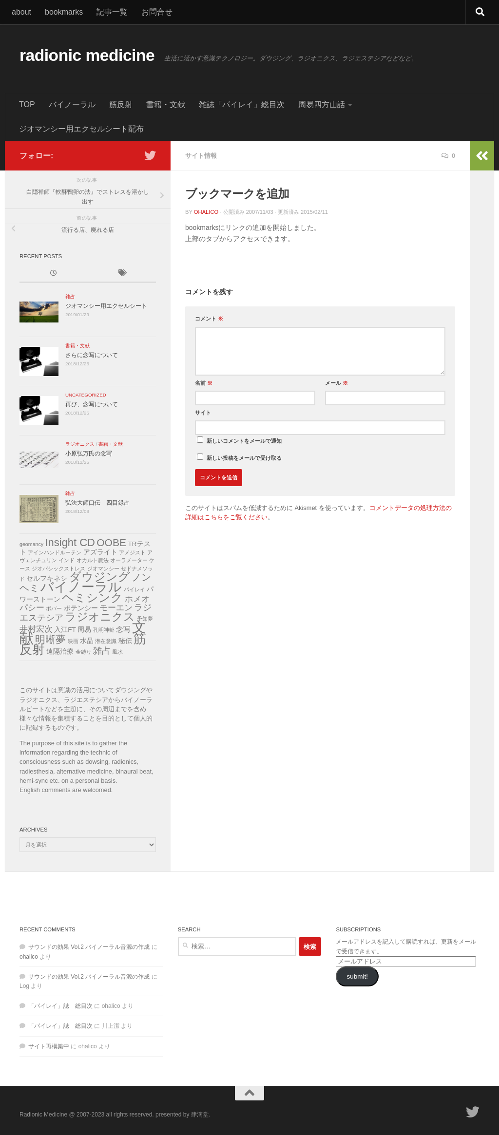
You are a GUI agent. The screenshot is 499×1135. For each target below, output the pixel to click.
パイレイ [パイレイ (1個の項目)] (134, 589)
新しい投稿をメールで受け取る (244, 458)
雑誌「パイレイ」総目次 (242, 104)
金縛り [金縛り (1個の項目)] (84, 652)
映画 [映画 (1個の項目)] (73, 641)
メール (336, 383)
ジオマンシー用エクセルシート (106, 306)
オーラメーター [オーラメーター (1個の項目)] (129, 560)
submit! (357, 976)
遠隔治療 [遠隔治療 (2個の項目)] (60, 651)
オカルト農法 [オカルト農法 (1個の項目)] (93, 560)
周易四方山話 (321, 104)
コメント (209, 319)
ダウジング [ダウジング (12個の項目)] (99, 576)
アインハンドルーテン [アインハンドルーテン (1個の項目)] (54, 552)
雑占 (70, 296)
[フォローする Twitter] (150, 155)
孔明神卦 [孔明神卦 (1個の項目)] (104, 630)
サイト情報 (201, 155)
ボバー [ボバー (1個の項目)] (54, 608)
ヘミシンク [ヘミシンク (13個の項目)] (92, 597)
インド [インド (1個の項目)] (66, 560)
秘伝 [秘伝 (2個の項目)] (125, 640)
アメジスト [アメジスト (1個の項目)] (132, 552)
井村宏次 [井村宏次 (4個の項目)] (36, 629)
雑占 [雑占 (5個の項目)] (102, 650)
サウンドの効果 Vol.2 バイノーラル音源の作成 (89, 947)
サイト (203, 413)
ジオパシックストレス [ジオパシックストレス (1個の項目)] (58, 568)
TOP (27, 104)
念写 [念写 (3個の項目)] (123, 629)
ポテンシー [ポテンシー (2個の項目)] (81, 608)
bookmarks (64, 12)
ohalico (206, 212)
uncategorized (85, 394)
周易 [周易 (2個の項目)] (84, 629)
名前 (203, 383)
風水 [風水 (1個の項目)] (117, 652)
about (21, 12)
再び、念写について (91, 404)
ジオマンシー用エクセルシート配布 (81, 129)
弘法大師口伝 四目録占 (97, 502)
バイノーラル (72, 104)
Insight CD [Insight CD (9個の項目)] (70, 542)
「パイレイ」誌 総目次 (60, 1006)
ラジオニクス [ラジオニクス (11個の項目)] (100, 616)
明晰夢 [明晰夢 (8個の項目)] (50, 639)
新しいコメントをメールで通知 (244, 441)
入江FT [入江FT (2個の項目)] (65, 629)
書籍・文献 (165, 104)
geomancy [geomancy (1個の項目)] (31, 544)
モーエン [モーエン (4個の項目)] (116, 607)
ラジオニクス (80, 444)
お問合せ (157, 12)
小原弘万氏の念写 (88, 453)
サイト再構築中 (48, 1046)
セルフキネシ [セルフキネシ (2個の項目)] (46, 578)
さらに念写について (91, 355)
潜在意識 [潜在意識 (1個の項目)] (105, 641)
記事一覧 (112, 12)
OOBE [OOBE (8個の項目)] (111, 542)
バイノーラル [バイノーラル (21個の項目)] (81, 586)
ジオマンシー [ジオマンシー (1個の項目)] (103, 568)
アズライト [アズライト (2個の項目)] (100, 552)
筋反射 (121, 104)
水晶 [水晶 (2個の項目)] (87, 640)
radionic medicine (86, 55)
